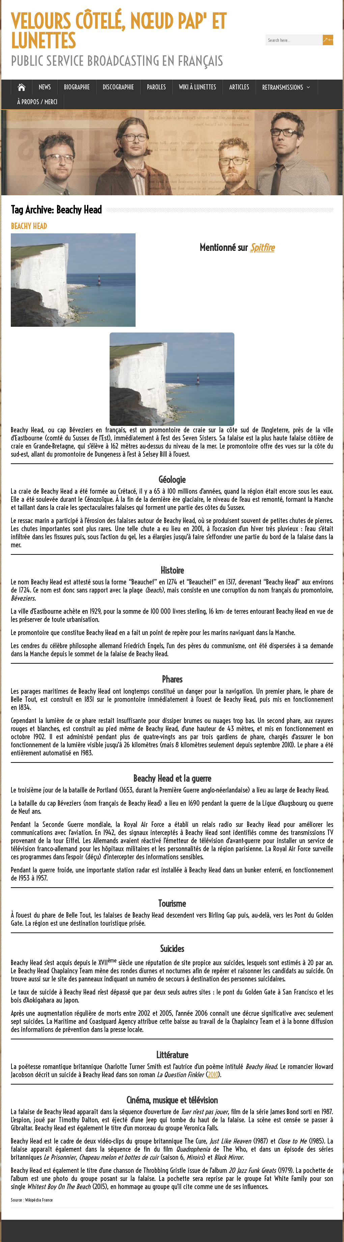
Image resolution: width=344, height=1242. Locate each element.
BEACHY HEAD (29, 226)
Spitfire (262, 247)
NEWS (45, 87)
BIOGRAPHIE (77, 87)
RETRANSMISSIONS (282, 87)
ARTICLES (239, 87)
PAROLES (156, 87)
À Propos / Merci (37, 102)
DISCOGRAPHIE (118, 87)
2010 (213, 1074)
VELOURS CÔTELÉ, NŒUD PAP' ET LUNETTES (118, 31)
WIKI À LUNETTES (197, 87)
